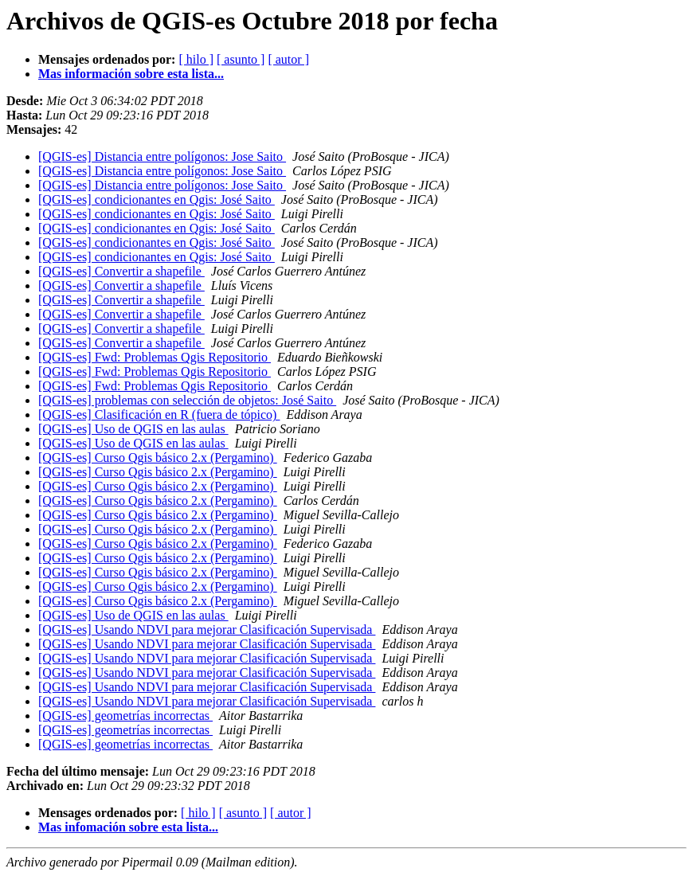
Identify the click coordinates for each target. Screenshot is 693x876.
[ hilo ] (195, 59)
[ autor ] (288, 59)
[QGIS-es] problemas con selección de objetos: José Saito (187, 400)
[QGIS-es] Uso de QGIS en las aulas (133, 429)
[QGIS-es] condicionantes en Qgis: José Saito (156, 199)
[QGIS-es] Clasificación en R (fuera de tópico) (159, 414)
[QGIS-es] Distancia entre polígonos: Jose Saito (162, 156)
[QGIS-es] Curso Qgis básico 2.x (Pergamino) (157, 457)
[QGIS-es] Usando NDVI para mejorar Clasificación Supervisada (206, 629)
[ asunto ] (240, 59)
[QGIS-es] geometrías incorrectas (125, 715)
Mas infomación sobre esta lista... (128, 827)
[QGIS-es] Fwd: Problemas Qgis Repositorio (154, 357)
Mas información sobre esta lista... (131, 73)
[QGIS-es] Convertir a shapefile (121, 271)
